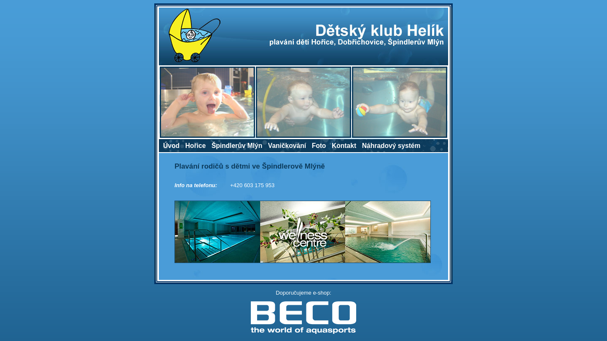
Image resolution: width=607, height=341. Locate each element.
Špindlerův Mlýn (237, 145)
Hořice (195, 145)
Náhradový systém (391, 145)
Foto (319, 145)
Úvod (171, 145)
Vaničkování (287, 145)
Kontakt (344, 145)
